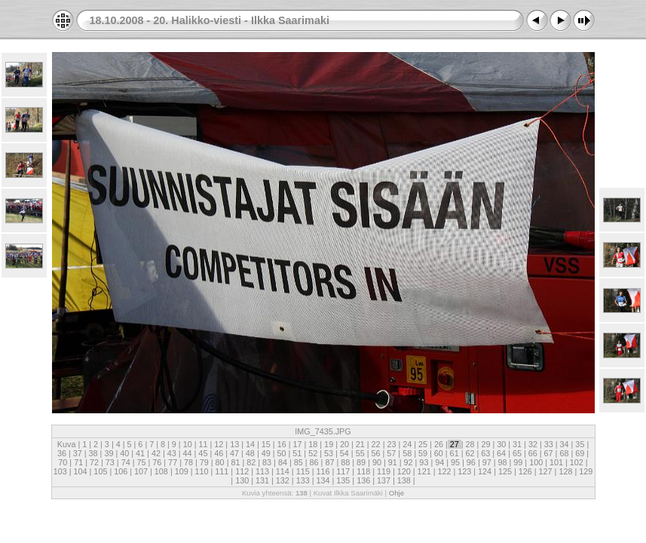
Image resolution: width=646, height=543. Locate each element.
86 (314, 462)
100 (536, 462)
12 (218, 444)
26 (438, 444)
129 (584, 471)
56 (375, 453)
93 (423, 462)
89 (361, 462)
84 (282, 462)
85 (298, 462)
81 (235, 462)
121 (424, 471)
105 (100, 471)
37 (77, 453)
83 (267, 462)
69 (579, 453)
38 (93, 453)
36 (63, 453)
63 (485, 453)
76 (157, 462)
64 (501, 453)
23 (391, 444)
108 (161, 471)
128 (565, 471)
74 (126, 462)
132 (283, 480)
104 (81, 471)
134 (323, 480)
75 (141, 462)
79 (204, 462)
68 (564, 453)
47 (234, 453)
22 (376, 444)
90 (377, 462)
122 (444, 471)
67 (549, 453)
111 (222, 471)
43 (172, 453)
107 (141, 471)
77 (172, 462)
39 (108, 453)
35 (579, 444)
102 (577, 462)
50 (282, 453)
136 (363, 480)
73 (110, 462)
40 (124, 453)
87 (329, 462)
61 (454, 453)
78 (188, 462)
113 (262, 471)
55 (360, 453)
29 (485, 444)
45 (203, 453)
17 (297, 444)
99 (518, 462)
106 (121, 471)
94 (439, 462)
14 (250, 444)
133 (303, 480)
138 (404, 480)
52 (313, 453)
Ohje (396, 493)
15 (266, 444)
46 (218, 453)
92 (408, 462)
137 (384, 480)
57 (391, 453)
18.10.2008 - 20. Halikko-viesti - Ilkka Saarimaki (209, 20)
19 (328, 444)
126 (525, 471)
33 (549, 444)
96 (471, 462)
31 (517, 444)
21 (360, 444)
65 (517, 453)
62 (469, 453)
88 (345, 462)
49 (266, 453)
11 (203, 444)
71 (78, 462)
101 (556, 462)
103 (61, 471)
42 (156, 453)
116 (323, 471)
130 (242, 480)
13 (234, 444)
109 (182, 471)
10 (187, 444)
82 (251, 462)
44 (187, 453)
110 (202, 471)
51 (297, 453)
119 (384, 471)
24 (407, 444)
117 (343, 471)
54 (344, 453)
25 (423, 444)
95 (455, 462)
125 (505, 471)
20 (344, 444)
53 (328, 453)
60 (438, 453)
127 (546, 471)
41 (140, 453)
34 (564, 444)
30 (501, 444)
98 (503, 462)
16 (282, 444)
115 (303, 471)
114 (283, 471)
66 (533, 453)
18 (313, 444)
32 (533, 444)
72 (94, 462)
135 (343, 480)
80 (220, 462)
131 (262, 480)
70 (63, 462)
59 (423, 453)
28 (470, 444)
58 (407, 453)
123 (464, 471)
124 (485, 471)
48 (250, 453)
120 (404, 471)
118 (363, 471)
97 (487, 462)
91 (393, 462)
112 (242, 471)
